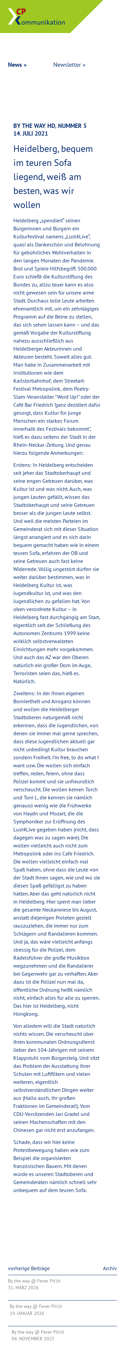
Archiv (110, 1268)
